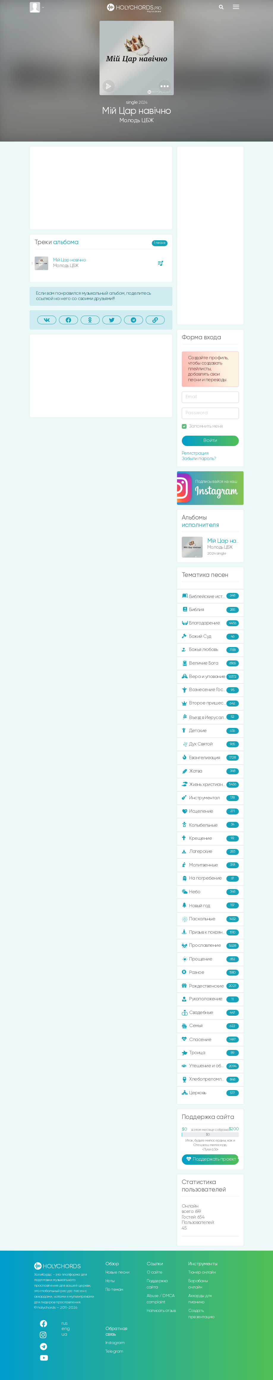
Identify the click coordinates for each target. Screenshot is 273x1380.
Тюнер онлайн (202, 1272)
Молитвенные (210, 865)
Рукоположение (210, 999)
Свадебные (210, 1013)
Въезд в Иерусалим (210, 717)
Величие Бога (210, 663)
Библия (210, 610)
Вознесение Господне (210, 690)
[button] (165, 86)
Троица (210, 1053)
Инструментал (210, 798)
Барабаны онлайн (198, 1284)
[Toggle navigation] (236, 7)
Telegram (114, 1351)
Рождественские (210, 986)
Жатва (210, 771)
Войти (210, 440)
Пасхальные (210, 919)
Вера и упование (210, 677)
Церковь (210, 1093)
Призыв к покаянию (210, 932)
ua (64, 1334)
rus (64, 1323)
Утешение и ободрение (211, 1066)
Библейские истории (210, 596)
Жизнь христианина (210, 785)
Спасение (210, 1040)
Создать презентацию (201, 1314)
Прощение (210, 959)
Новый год (210, 905)
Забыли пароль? (199, 458)
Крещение (210, 838)
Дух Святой (210, 744)
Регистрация (195, 453)
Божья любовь (210, 650)
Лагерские (210, 852)
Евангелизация (210, 758)
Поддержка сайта (157, 1284)
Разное (210, 973)
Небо (210, 892)
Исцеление (210, 811)
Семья (210, 1026)
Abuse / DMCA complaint (160, 1299)
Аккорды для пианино (200, 1299)
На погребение (210, 879)
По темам (114, 1290)
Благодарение (210, 623)
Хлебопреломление (210, 1080)
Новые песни (117, 1272)
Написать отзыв (161, 1311)
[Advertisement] (101, 188)
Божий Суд (210, 637)
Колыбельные (210, 825)
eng (65, 1328)
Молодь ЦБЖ (136, 120)
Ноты (110, 1281)
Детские (210, 731)
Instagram (115, 1343)
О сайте (154, 1272)
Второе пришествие (210, 704)
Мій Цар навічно (69, 260)
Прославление (210, 946)
